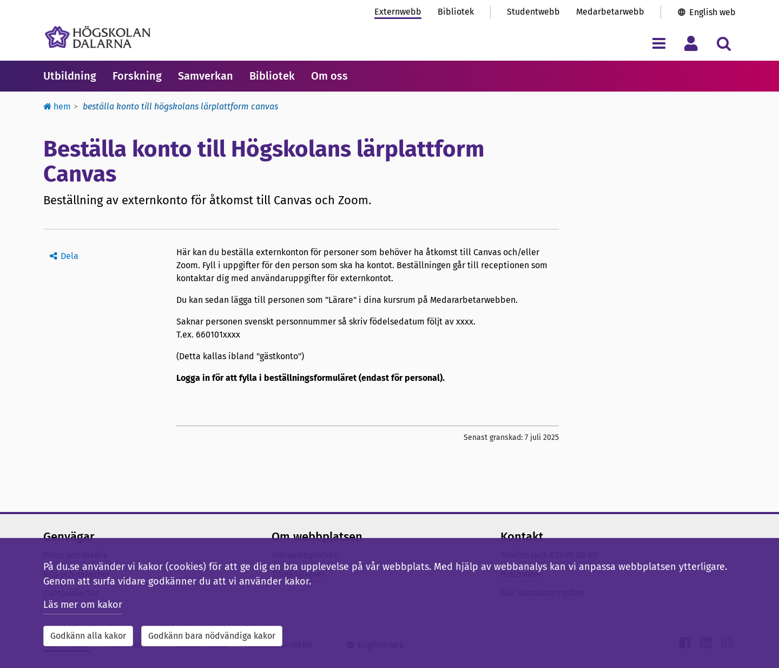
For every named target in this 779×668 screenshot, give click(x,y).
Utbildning (69, 75)
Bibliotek (456, 12)
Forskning (137, 75)
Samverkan (205, 75)
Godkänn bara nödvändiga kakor (211, 636)
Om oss (329, 75)
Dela (69, 256)
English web (712, 12)
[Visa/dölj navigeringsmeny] (658, 43)
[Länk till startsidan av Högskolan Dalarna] (97, 37)
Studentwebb (533, 12)
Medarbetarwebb (610, 12)
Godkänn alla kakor (88, 636)
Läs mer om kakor (82, 605)
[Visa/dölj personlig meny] (691, 43)
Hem (57, 106)
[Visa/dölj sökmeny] (723, 43)
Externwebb (397, 12)
